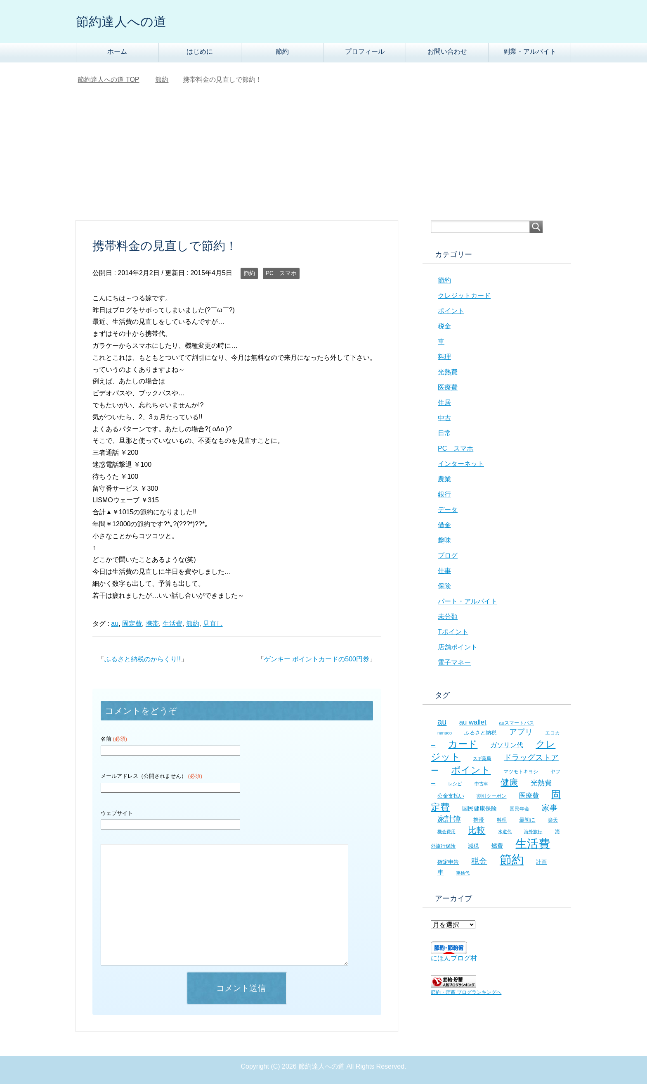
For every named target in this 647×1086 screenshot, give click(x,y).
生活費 (172, 625)
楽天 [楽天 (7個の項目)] (553, 822)
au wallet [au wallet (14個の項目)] (472, 724)
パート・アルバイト (467, 603)
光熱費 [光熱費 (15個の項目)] (541, 785)
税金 (444, 328)
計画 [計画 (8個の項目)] (541, 864)
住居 (444, 404)
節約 (282, 53)
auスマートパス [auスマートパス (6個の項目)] (516, 724)
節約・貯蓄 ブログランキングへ (466, 994)
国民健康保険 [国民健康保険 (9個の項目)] (479, 810)
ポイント (451, 312)
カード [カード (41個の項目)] (462, 746)
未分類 (448, 618)
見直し (213, 625)
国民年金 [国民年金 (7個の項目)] (519, 811)
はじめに (200, 53)
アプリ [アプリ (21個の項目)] (521, 734)
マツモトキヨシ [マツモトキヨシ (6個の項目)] (520, 773)
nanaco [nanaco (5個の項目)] (444, 734)
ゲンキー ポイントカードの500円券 (316, 661)
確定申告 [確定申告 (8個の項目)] (448, 864)
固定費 (132, 625)
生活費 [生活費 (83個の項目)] (532, 845)
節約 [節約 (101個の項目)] (512, 861)
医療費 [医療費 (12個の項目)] (529, 797)
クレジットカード (464, 297)
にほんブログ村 (454, 960)
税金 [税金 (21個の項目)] (479, 863)
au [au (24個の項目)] (441, 723)
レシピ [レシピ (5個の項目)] (455, 785)
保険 (444, 588)
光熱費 (448, 374)
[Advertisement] (323, 161)
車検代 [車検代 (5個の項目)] (463, 874)
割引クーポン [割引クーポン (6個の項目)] (491, 798)
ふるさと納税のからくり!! (142, 661)
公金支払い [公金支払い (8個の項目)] (450, 798)
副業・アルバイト (529, 53)
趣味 (444, 542)
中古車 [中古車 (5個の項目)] (481, 785)
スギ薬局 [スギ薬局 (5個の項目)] (482, 760)
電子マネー (454, 664)
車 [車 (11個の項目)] (440, 874)
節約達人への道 (128, 22)
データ (448, 511)
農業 (444, 481)
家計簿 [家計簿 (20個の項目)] (449, 821)
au (114, 625)
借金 (444, 526)
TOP (108, 81)
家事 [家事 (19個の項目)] (549, 810)
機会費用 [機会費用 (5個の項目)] (446, 833)
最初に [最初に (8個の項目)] (527, 822)
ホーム (117, 53)
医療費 (448, 389)
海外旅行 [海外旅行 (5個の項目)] (533, 833)
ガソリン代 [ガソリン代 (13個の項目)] (506, 747)
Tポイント (453, 633)
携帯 (152, 625)
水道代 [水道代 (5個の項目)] (505, 833)
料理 (444, 358)
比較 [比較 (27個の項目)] (476, 832)
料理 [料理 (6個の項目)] (502, 822)
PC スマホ (281, 275)
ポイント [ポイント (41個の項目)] (471, 772)
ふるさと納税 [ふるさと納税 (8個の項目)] (480, 735)
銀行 (444, 496)
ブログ (448, 557)
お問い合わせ (447, 53)
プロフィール (365, 53)
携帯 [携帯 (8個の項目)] (478, 822)
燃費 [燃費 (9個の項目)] (497, 847)
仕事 (444, 572)
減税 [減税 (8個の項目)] (473, 848)
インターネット (461, 465)
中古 (444, 419)
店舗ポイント (457, 649)
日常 (444, 435)
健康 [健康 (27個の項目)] (509, 784)
